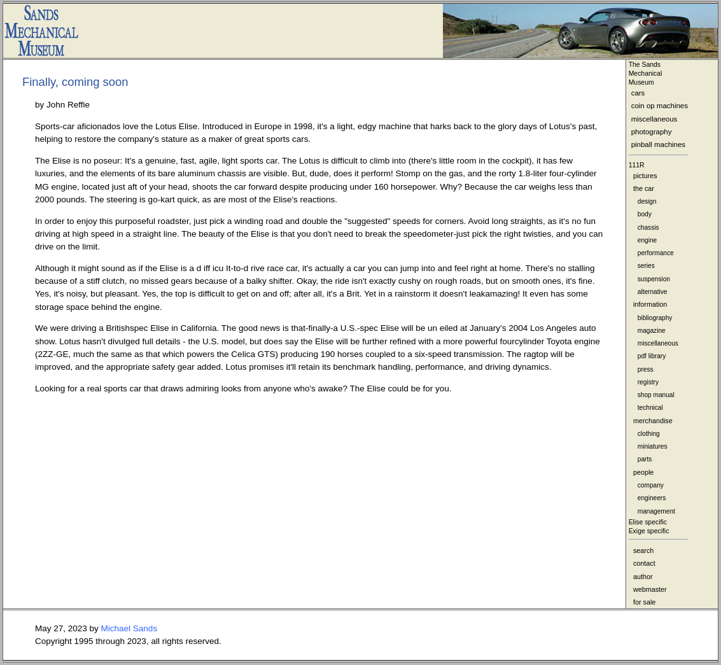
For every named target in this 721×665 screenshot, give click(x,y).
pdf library (652, 356)
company (651, 485)
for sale (644, 602)
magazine (652, 330)
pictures (645, 175)
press (646, 369)
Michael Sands (129, 628)
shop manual (656, 394)
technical (650, 407)
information (650, 304)
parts (645, 459)
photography (651, 132)
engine (647, 240)
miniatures (653, 446)
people (643, 472)
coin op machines (659, 105)
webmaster (650, 589)
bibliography (655, 317)
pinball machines (658, 144)
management (656, 511)
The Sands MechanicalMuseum (645, 73)
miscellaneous (654, 119)
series (646, 265)
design (647, 201)
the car (643, 188)
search (643, 550)
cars (638, 93)
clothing (649, 433)
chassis (648, 227)
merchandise (653, 420)
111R (637, 165)
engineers (652, 497)
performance (656, 252)
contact (644, 563)
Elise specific (648, 522)
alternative (653, 291)
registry (648, 382)
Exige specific (649, 531)
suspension (654, 279)
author (643, 576)
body (645, 214)
